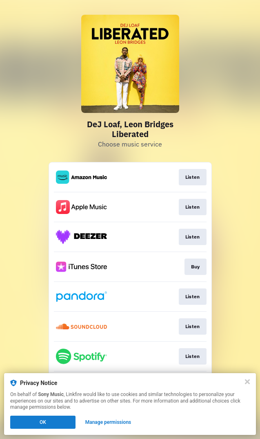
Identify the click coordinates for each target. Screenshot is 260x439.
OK (43, 422)
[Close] (247, 381)
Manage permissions (108, 422)
